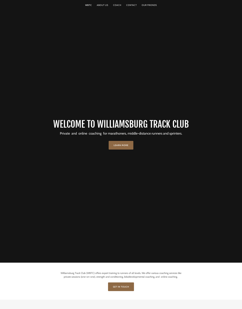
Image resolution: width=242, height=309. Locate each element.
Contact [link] (131, 5)
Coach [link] (117, 5)
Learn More (121, 145)
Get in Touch (121, 286)
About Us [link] (102, 5)
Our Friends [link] (149, 5)
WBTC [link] (88, 5)
